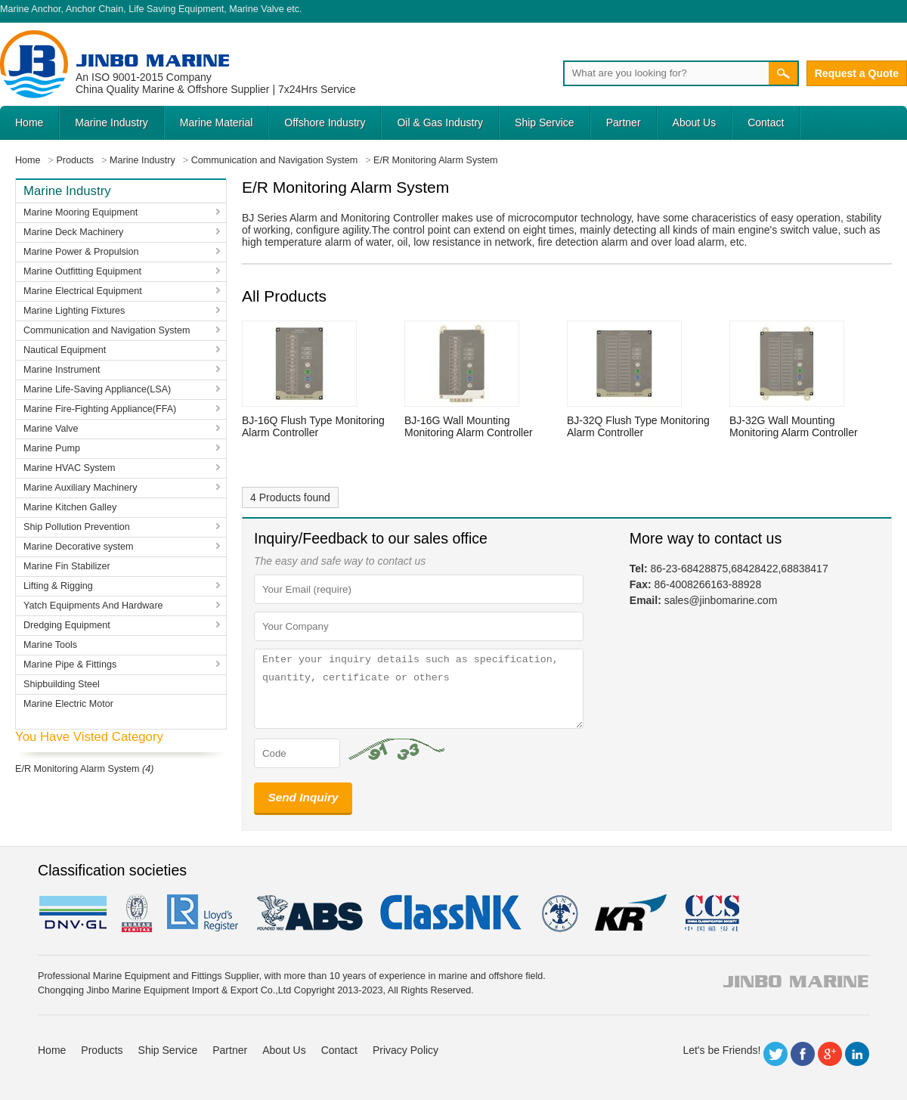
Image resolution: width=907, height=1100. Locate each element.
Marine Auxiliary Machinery (80, 487)
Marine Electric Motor (68, 704)
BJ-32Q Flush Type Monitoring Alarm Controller (638, 426)
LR (203, 913)
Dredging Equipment (66, 625)
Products (101, 1050)
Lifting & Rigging (58, 586)
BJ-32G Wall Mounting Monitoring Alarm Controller (793, 426)
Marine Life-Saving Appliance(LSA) (97, 389)
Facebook (803, 1054)
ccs (711, 913)
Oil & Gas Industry (440, 122)
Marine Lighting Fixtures (74, 310)
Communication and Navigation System (106, 330)
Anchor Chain (94, 9)
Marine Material (216, 122)
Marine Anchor (30, 9)
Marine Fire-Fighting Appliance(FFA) (99, 409)
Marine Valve (256, 9)
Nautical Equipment (64, 350)
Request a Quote (857, 73)
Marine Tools (50, 645)
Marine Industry (111, 122)
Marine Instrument (62, 369)
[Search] (666, 73)
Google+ (830, 1054)
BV (137, 913)
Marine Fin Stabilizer (66, 566)
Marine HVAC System (69, 468)
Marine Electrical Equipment (82, 291)
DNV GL (72, 913)
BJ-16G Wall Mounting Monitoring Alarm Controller (468, 426)
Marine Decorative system (78, 546)
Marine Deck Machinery (73, 232)
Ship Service (544, 122)
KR (630, 913)
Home (29, 122)
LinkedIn (857, 1054)
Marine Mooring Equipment (80, 212)
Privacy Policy (405, 1050)
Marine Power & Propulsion (81, 251)
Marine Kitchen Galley (69, 507)
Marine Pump (51, 448)
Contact (766, 122)
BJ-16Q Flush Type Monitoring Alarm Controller (313, 426)
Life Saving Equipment (176, 9)
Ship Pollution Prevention (76, 527)
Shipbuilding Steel (61, 684)
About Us (695, 122)
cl (452, 913)
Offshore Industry (324, 122)
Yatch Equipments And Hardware (93, 605)
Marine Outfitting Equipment (82, 271)
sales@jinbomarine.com (721, 600)
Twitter (775, 1054)
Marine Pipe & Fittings (69, 664)
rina (559, 913)
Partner (623, 122)
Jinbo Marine (153, 60)
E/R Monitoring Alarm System (77, 769)
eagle (310, 913)
